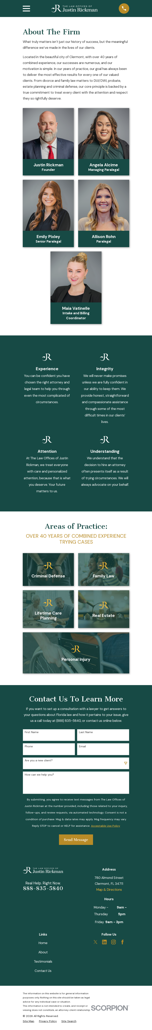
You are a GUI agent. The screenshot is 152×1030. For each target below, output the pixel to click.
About (43, 952)
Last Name (86, 732)
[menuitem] (28, 1021)
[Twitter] (95, 942)
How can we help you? (39, 774)
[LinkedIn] (104, 942)
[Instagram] (113, 942)
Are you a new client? (39, 760)
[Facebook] (122, 942)
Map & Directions (109, 889)
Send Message (76, 840)
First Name (32, 732)
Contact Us (43, 971)
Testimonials (43, 961)
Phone (29, 746)
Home (43, 943)
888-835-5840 (43, 888)
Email (82, 746)
